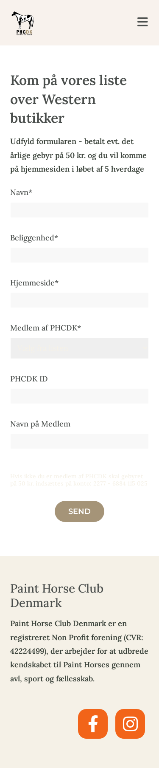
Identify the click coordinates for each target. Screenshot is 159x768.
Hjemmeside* (34, 283)
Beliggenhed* (34, 238)
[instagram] (130, 724)
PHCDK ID (29, 379)
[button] (139, 22)
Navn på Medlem (40, 424)
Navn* (21, 192)
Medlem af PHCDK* (45, 328)
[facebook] (93, 724)
